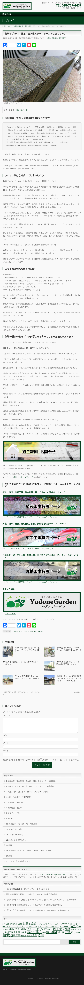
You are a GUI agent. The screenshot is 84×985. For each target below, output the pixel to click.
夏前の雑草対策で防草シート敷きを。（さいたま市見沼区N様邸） (27, 650)
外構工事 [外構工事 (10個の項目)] (9, 935)
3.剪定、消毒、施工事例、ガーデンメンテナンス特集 (27, 795)
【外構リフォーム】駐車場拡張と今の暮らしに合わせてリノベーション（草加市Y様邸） (68, 678)
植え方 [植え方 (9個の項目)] (74, 935)
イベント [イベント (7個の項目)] (50, 927)
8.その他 (9, 822)
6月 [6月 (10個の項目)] (11, 927)
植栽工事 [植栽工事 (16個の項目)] (15, 938)
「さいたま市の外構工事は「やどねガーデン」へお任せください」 (31, 582)
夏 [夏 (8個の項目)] (63, 932)
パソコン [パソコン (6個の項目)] (41, 930)
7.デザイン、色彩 (13, 816)
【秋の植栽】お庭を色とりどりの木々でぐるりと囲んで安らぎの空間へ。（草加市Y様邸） (42, 903)
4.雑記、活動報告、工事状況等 (56, 38)
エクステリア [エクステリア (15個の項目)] (62, 926)
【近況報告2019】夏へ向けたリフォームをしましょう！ (28, 892)
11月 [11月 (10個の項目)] (20, 927)
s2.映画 (9, 848)
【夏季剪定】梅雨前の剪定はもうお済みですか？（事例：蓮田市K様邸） (35, 908)
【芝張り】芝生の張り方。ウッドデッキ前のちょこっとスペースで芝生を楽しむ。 (39, 913)
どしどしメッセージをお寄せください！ (54, 878)
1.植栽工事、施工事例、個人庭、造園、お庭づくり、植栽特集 (31, 784)
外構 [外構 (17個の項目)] (67, 932)
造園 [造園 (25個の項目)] (41, 938)
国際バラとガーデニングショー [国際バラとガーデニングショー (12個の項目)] (36, 932)
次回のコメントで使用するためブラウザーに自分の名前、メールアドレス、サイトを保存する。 (41, 763)
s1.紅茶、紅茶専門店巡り (16, 843)
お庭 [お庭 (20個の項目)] (25, 926)
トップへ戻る (10, 614)
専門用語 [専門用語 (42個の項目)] (34, 935)
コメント (6, 715)
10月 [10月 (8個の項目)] (15, 927)
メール (6, 746)
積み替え (40, 631)
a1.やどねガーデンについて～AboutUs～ (22, 827)
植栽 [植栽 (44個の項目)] (6, 938)
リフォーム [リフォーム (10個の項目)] (65, 929)
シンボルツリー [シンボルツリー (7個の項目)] (31, 930)
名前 (5, 738)
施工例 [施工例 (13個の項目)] (61, 935)
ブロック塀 (16, 631)
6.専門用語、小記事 (14, 811)
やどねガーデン (39, 979)
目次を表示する (21, 110)
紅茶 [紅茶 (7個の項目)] (25, 939)
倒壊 (31, 631)
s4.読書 (9, 859)
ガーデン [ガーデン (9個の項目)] (74, 927)
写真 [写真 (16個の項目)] (73, 929)
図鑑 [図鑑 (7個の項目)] (6, 932)
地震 (35, 631)
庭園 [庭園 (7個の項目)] (44, 936)
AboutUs (77, 692)
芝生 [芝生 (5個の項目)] (28, 939)
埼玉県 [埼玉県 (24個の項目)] (57, 932)
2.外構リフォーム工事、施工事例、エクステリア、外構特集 (30, 789)
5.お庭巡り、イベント (15, 805)
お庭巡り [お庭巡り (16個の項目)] (34, 926)
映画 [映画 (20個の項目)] (68, 935)
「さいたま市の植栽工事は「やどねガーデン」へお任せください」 (31, 517)
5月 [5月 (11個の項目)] (7, 927)
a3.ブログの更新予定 (14, 838)
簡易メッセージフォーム (23, 477)
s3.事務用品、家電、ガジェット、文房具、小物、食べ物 (28, 854)
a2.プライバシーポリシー (16, 832)
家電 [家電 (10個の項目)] (15, 935)
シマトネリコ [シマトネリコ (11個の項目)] (18, 929)
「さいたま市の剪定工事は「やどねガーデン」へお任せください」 (31, 548)
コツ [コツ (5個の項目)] (10, 930)
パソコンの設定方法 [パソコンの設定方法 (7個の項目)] (51, 930)
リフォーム (25, 631)
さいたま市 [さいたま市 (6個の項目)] (43, 927)
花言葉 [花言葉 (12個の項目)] (33, 938)
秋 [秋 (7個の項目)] (22, 939)
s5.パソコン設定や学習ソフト (18, 864)
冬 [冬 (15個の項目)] (77, 929)
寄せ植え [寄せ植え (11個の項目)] (22, 935)
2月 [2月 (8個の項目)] (4, 927)
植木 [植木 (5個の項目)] (78, 935)
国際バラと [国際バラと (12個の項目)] (14, 932)
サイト (6, 754)
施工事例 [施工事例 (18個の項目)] (51, 935)
